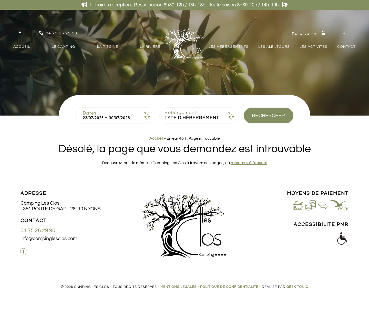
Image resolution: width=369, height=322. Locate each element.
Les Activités (313, 47)
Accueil (21, 47)
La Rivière (150, 47)
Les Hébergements (229, 47)
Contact (346, 47)
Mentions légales (179, 287)
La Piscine (107, 47)
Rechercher (268, 115)
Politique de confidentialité (229, 287)
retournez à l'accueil (249, 163)
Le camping (63, 47)
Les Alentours (274, 47)
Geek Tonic (297, 287)
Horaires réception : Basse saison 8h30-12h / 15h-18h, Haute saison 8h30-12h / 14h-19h (184, 4)
